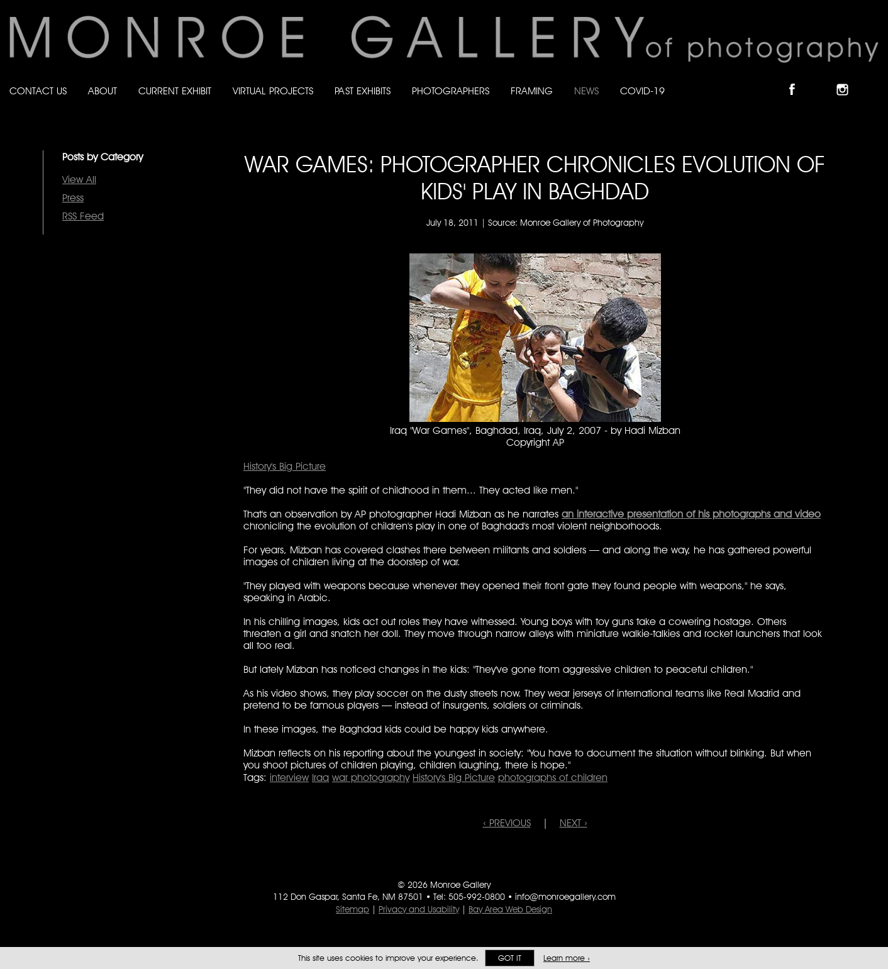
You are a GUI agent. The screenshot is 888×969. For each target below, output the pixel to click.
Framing (532, 91)
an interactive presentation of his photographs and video (691, 514)
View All (79, 179)
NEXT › (573, 823)
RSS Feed (83, 216)
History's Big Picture (284, 466)
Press (73, 198)
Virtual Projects (273, 91)
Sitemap (352, 909)
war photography (370, 778)
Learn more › (566, 958)
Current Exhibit (174, 91)
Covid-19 (642, 91)
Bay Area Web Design (510, 909)
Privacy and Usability (419, 909)
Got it (509, 958)
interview (289, 778)
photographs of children (553, 778)
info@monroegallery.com (565, 897)
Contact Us (38, 91)
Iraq (320, 778)
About (102, 91)
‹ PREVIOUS (507, 823)
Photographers (450, 91)
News (586, 91)
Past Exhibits (363, 91)
